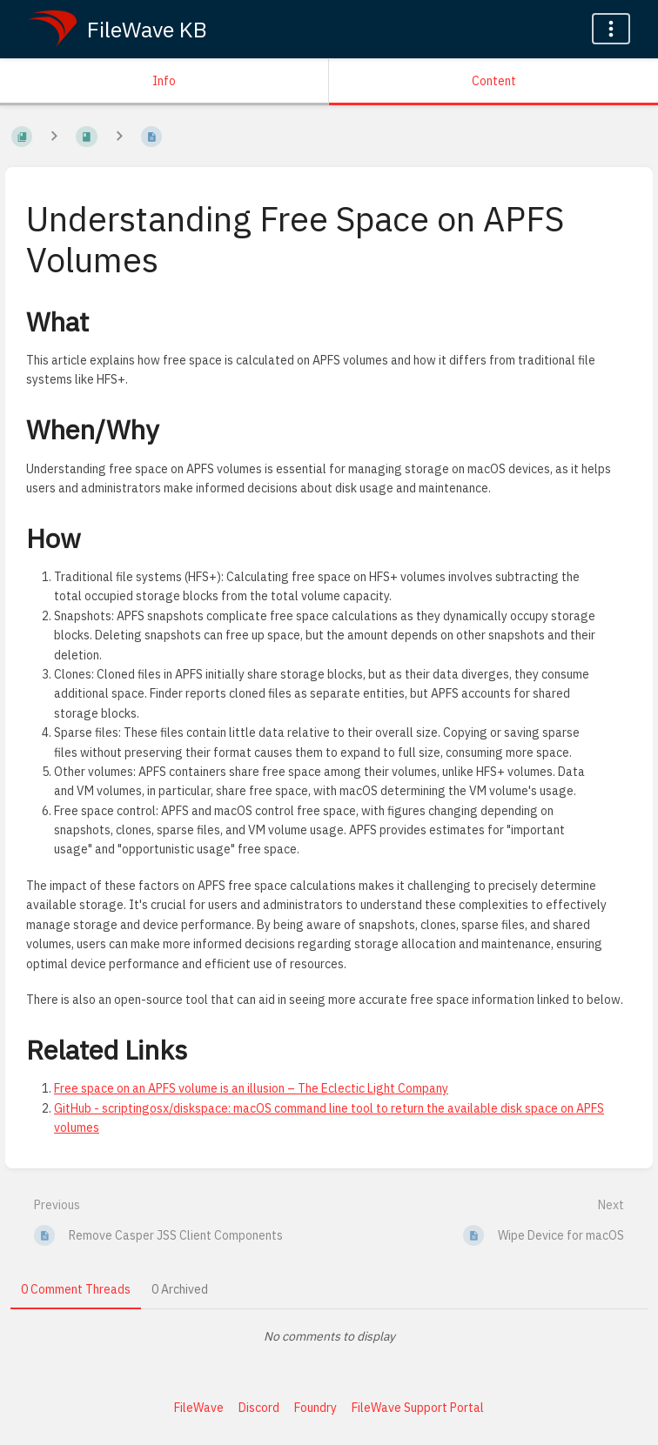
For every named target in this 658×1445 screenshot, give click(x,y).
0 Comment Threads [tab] (76, 1289)
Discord (258, 1407)
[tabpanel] (329, 1336)
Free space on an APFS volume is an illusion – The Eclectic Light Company (251, 1088)
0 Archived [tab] (179, 1289)
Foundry (315, 1407)
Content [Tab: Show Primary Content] (494, 81)
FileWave (199, 1407)
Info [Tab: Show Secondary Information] (164, 81)
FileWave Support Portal (418, 1407)
